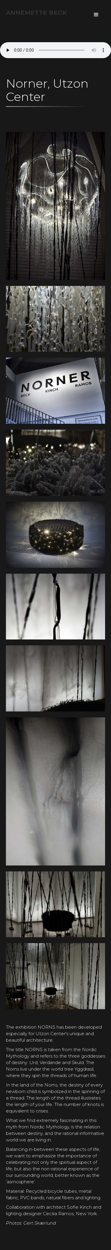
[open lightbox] (55, 116)
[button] (96, 15)
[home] (36, 12)
